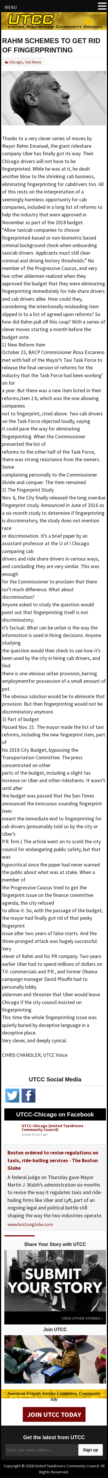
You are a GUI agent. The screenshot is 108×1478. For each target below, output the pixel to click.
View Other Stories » (82, 1318)
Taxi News (33, 62)
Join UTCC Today (54, 1414)
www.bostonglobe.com (30, 1224)
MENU (11, 7)
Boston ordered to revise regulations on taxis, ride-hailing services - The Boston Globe (52, 1160)
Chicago (16, 62)
